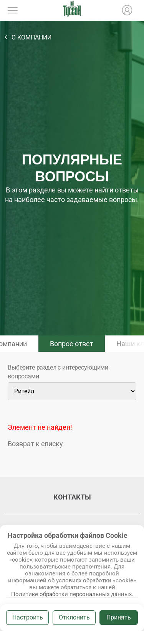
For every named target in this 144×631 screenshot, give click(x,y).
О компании (31, 37)
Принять (118, 617)
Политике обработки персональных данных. (72, 594)
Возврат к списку (35, 444)
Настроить (27, 617)
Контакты (72, 497)
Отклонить (74, 617)
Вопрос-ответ (71, 344)
